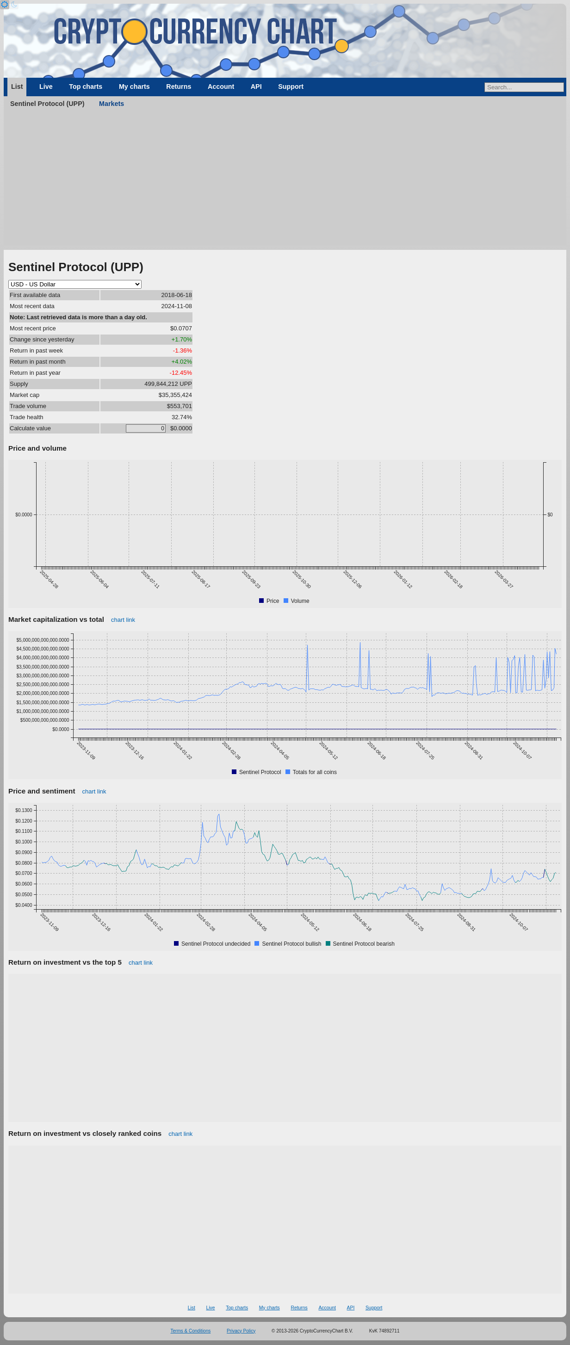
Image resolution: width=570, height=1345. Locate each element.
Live (46, 86)
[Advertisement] (285, 180)
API (256, 86)
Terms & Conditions (191, 1330)
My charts (134, 86)
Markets (111, 103)
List (17, 86)
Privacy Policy (241, 1330)
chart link (123, 619)
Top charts (85, 86)
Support (291, 86)
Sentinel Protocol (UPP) (47, 103)
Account (221, 86)
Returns (178, 86)
